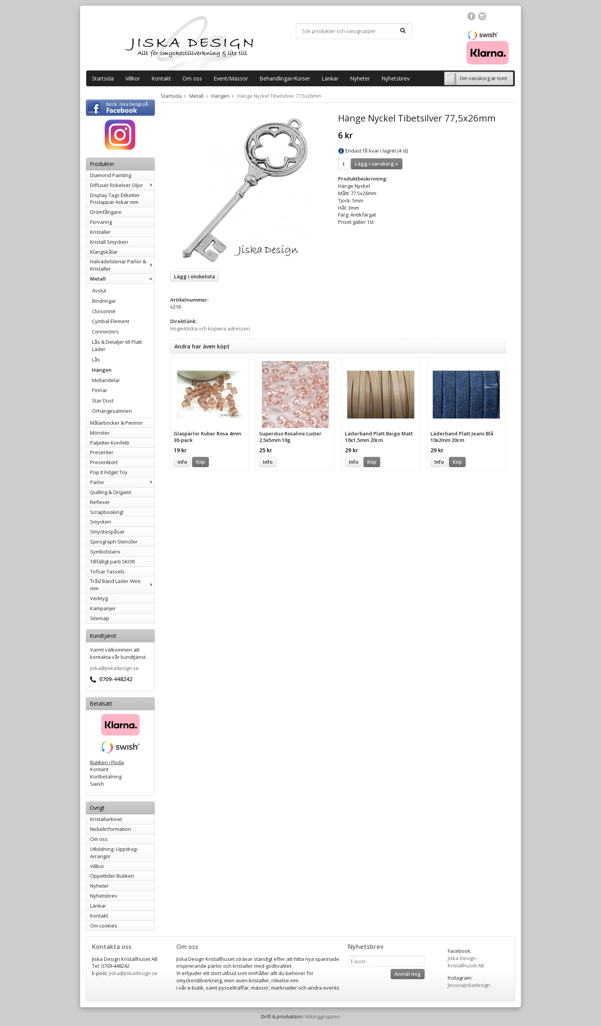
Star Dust (102, 400)
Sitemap (99, 618)
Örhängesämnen (112, 410)
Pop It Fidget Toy (109, 472)
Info (182, 461)
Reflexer (100, 502)
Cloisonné (103, 311)
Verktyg (99, 598)
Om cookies (103, 925)
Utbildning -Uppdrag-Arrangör (114, 852)
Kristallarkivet (106, 819)
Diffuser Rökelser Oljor (122, 185)
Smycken (100, 521)
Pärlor (122, 482)
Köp (200, 461)
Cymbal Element (110, 321)
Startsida (103, 78)
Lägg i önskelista (194, 276)
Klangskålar (104, 251)
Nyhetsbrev (395, 78)
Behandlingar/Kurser (284, 78)
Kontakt (161, 78)
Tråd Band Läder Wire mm (122, 585)
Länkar (330, 78)
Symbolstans (105, 551)
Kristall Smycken (109, 241)
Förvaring (101, 221)
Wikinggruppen (322, 1016)
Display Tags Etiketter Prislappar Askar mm (115, 199)
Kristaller (100, 231)
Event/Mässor (230, 78)
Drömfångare (106, 211)
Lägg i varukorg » (376, 163)
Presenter (101, 452)
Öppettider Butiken (112, 875)
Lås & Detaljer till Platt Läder (117, 345)
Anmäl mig (407, 973)
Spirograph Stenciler (114, 541)
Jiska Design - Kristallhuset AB (466, 962)
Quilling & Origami (110, 492)
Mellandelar (106, 380)
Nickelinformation (110, 829)
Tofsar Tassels (107, 571)
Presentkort (104, 462)
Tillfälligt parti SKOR (112, 561)
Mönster (100, 432)
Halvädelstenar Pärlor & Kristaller (122, 265)
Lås (96, 359)
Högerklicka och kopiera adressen (210, 328)
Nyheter (360, 78)
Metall (122, 278)
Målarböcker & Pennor (116, 422)
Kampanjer (103, 608)
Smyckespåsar (107, 531)
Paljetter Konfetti (109, 442)
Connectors (105, 331)
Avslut (99, 290)
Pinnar (99, 390)
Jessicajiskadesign (469, 985)
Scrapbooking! (106, 512)
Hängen (102, 369)
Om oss (192, 78)
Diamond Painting (110, 175)
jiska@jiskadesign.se (114, 668)
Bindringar (104, 300)
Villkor (132, 78)
